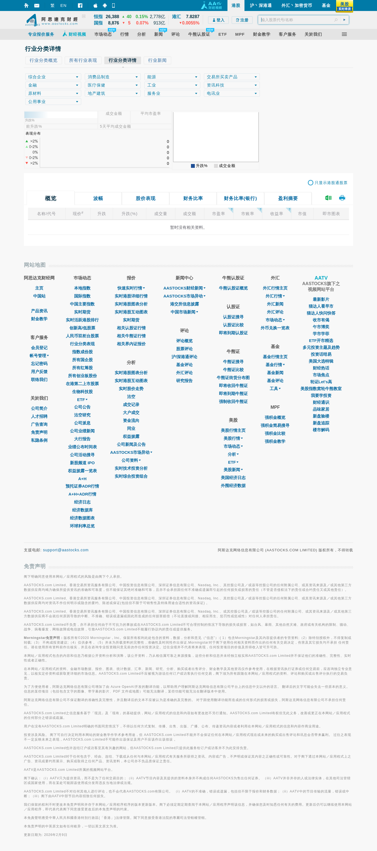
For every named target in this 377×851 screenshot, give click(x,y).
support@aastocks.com (66, 550)
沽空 (131, 396)
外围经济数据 (233, 485)
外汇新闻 (275, 304)
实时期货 (82, 312)
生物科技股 (82, 391)
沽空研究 (82, 415)
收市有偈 (321, 320)
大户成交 (131, 412)
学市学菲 (321, 333)
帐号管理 (39, 355)
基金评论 (184, 364)
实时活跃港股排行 (82, 320)
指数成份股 (82, 351)
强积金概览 (275, 417)
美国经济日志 (233, 477)
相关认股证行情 (131, 328)
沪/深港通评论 (184, 356)
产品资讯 (39, 310)
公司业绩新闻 (82, 431)
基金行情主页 (275, 356)
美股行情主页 (233, 430)
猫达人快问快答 (321, 313)
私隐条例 (39, 440)
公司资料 (131, 460)
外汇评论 (184, 372)
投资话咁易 (321, 354)
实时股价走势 (131, 388)
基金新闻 (275, 372)
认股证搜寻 (233, 317)
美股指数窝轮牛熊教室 (321, 388)
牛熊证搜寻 (233, 361)
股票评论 (184, 348)
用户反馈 (39, 371)
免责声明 (39, 432)
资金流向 (131, 420)
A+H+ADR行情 (82, 494)
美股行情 (233, 438)
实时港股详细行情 (131, 296)
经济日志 (82, 502)
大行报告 (82, 438)
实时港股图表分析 (131, 304)
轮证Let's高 (321, 381)
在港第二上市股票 (82, 383)
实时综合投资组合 (131, 476)
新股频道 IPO (82, 462)
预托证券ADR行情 (82, 486)
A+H (82, 478)
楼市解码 (321, 429)
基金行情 (275, 364)
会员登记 (39, 347)
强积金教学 (275, 441)
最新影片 (321, 299)
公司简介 (39, 408)
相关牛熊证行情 (131, 335)
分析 (233, 454)
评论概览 (184, 340)
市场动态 (233, 446)
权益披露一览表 (82, 470)
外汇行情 (275, 296)
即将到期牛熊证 (233, 393)
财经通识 (321, 402)
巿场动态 (275, 320)
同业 (131, 428)
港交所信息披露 (184, 304)
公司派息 (82, 423)
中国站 (39, 296)
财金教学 (39, 318)
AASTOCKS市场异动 (131, 452)
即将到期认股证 (233, 332)
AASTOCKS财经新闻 (184, 288)
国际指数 (82, 296)
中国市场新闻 (184, 312)
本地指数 (82, 288)
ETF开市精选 (321, 340)
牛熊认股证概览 (233, 288)
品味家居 (321, 409)
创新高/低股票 (82, 328)
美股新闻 (233, 469)
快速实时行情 (131, 288)
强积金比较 (275, 433)
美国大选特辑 (321, 361)
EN (63, 5)
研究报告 (184, 380)
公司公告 (82, 407)
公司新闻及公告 (131, 444)
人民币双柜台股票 (82, 335)
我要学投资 (321, 395)
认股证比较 (233, 324)
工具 (275, 388)
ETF (82, 399)
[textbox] (303, 19)
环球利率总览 (82, 526)
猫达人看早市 (321, 306)
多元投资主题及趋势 (321, 347)
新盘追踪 (321, 423)
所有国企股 (82, 359)
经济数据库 (82, 510)
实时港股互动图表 (131, 312)
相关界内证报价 (131, 343)
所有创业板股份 (82, 375)
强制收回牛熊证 (233, 401)
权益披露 (131, 436)
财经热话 (321, 368)
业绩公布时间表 (82, 446)
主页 (39, 288)
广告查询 (39, 424)
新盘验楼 (321, 416)
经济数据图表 (82, 518)
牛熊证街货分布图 (233, 377)
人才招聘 (39, 416)
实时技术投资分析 (131, 468)
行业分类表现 (82, 343)
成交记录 (131, 404)
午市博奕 (321, 326)
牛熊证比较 (233, 369)
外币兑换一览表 (275, 328)
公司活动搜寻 (82, 454)
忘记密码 (39, 363)
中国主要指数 (82, 304)
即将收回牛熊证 (233, 385)
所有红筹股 (82, 367)
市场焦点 (321, 374)
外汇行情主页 (275, 288)
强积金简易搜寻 (275, 425)
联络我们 (39, 379)
